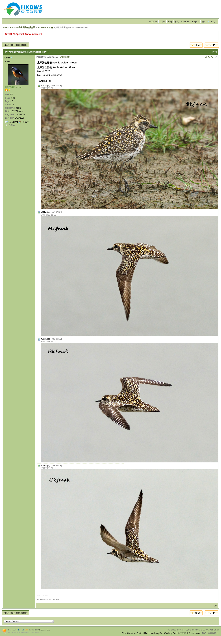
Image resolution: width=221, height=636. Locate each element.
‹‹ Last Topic (9, 45)
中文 (177, 21)
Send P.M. (13, 122)
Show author (65, 57)
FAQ (213, 21)
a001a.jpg (45, 85)
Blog (170, 21)
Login (162, 21)
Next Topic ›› (22, 45)
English (195, 21)
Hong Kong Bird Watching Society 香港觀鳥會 (169, 633)
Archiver (196, 633)
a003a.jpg (45, 339)
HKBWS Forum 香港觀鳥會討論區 (19, 27)
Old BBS (185, 21)
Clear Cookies (128, 633)
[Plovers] (9, 52)
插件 (204, 21)
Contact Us (141, 633)
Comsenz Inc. (44, 630)
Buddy (25, 122)
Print (215, 52)
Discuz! (21, 630)
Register (153, 21)
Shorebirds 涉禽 (45, 27)
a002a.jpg (45, 212)
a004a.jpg (45, 465)
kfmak (7, 58)
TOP (214, 606)
